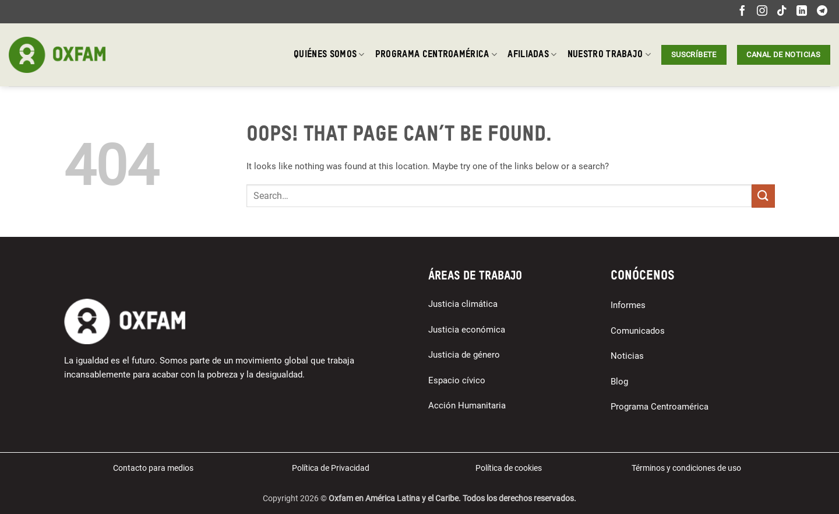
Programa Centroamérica (436, 54)
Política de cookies (508, 468)
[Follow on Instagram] (762, 12)
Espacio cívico (456, 380)
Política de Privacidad (330, 468)
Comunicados (638, 331)
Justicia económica (466, 329)
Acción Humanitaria (467, 405)
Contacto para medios (153, 468)
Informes (628, 305)
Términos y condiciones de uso (686, 468)
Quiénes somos (329, 54)
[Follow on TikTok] (782, 12)
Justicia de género (464, 354)
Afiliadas (531, 54)
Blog (619, 381)
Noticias (627, 356)
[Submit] (763, 195)
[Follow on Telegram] (822, 12)
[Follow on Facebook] (742, 12)
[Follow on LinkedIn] (801, 12)
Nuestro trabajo (609, 54)
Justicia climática (463, 304)
